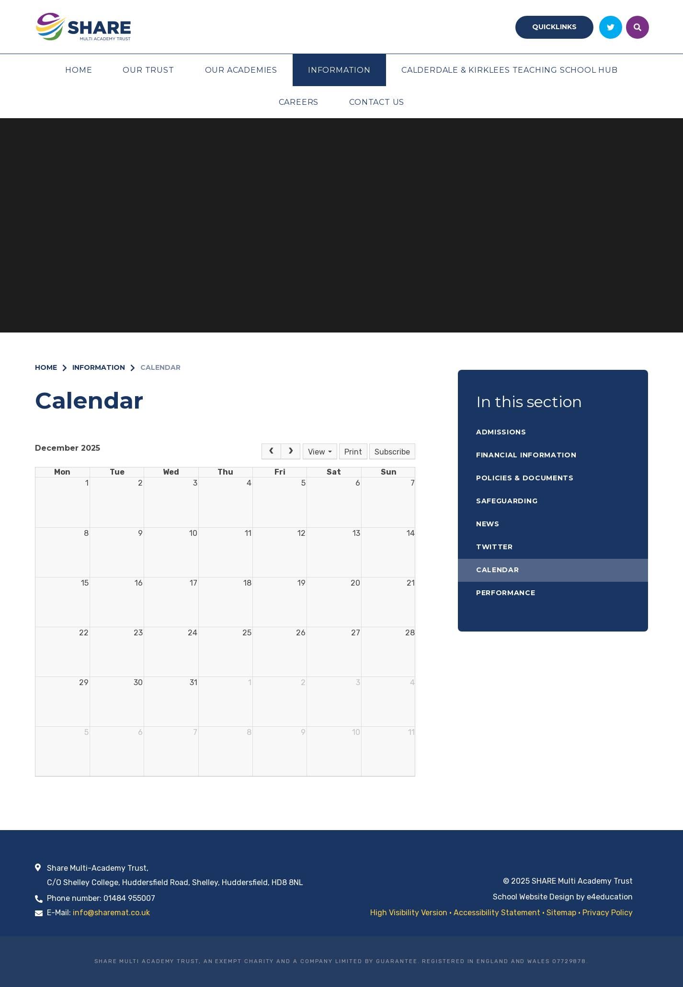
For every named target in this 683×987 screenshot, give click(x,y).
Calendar (160, 367)
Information (98, 367)
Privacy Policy (607, 912)
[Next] (290, 452)
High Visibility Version (408, 912)
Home (46, 367)
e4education (610, 896)
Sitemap (561, 912)
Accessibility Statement (497, 912)
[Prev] (271, 452)
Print (353, 451)
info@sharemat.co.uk (111, 912)
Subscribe (392, 451)
